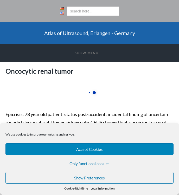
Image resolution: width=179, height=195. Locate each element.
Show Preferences (89, 178)
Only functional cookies (89, 163)
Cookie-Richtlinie (76, 188)
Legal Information (103, 188)
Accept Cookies (89, 149)
